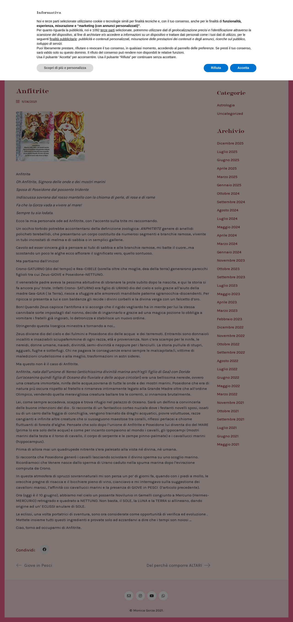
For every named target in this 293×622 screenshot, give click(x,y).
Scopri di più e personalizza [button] (65, 609)
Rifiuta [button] (216, 609)
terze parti (107, 572)
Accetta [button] (243, 609)
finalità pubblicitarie (63, 581)
